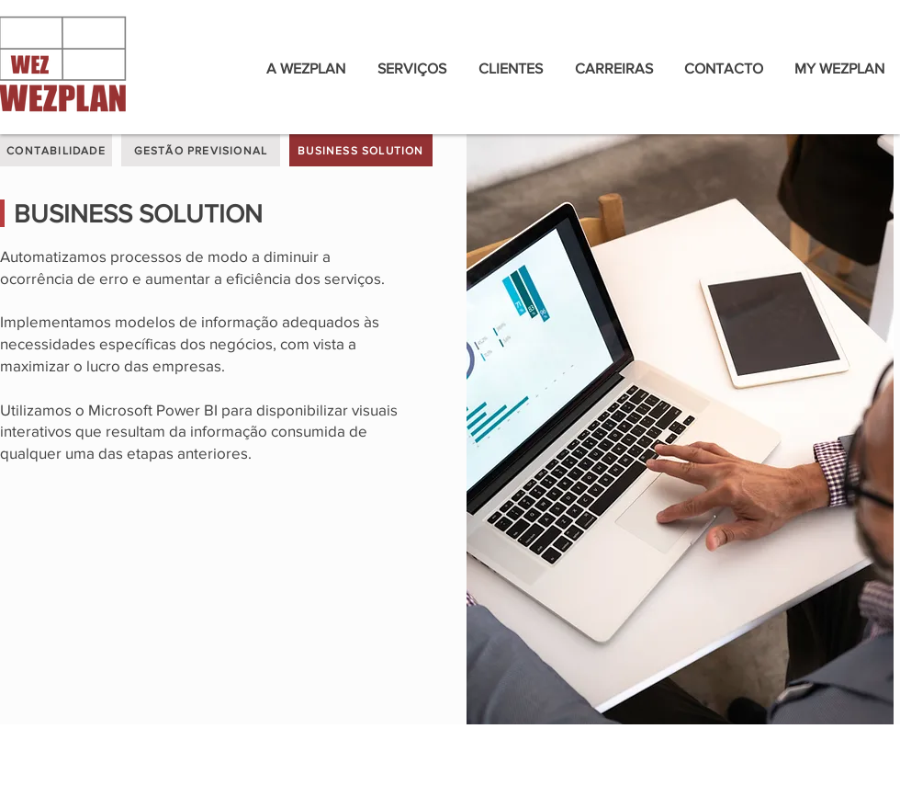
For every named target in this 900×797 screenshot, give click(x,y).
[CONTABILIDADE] (56, 150)
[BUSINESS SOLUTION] (361, 150)
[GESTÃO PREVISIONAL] (200, 150)
